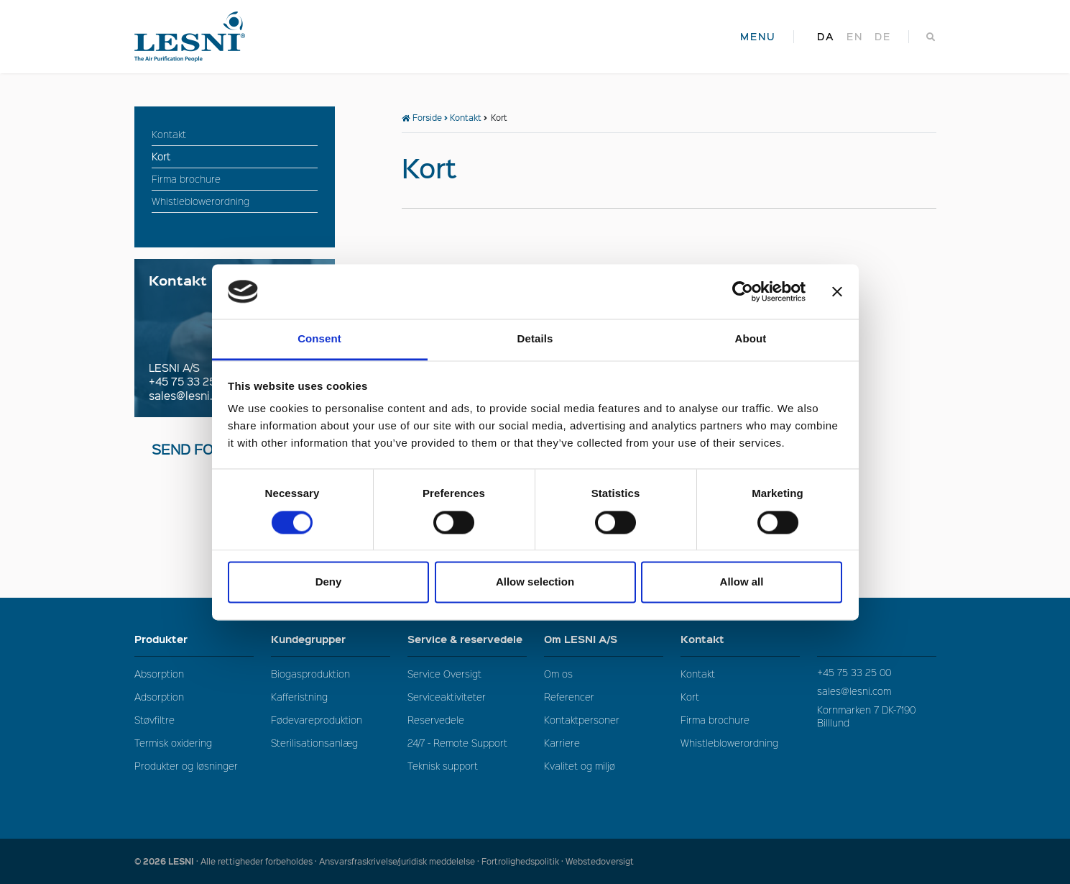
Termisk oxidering (173, 743)
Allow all (742, 582)
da (826, 36)
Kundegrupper (330, 639)
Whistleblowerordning (729, 743)
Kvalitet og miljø (579, 766)
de (883, 36)
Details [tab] (535, 339)
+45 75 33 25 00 (191, 381)
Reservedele (435, 720)
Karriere (562, 743)
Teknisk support (442, 766)
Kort (690, 697)
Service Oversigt (444, 673)
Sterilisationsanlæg (314, 743)
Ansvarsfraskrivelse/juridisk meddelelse (397, 861)
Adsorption (159, 697)
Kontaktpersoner (581, 720)
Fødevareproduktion (316, 720)
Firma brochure (715, 720)
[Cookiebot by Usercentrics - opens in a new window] (743, 291)
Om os (558, 673)
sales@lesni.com (191, 395)
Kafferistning (299, 697)
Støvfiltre (154, 720)
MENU (758, 36)
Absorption (159, 673)
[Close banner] (837, 291)
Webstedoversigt (600, 861)
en (855, 36)
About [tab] (751, 339)
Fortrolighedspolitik (520, 861)
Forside (422, 117)
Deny (328, 582)
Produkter (194, 639)
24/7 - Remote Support (457, 743)
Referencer (569, 697)
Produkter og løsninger (186, 766)
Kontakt (465, 117)
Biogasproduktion (310, 673)
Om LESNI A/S (603, 639)
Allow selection (535, 582)
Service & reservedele (467, 643)
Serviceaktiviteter (446, 697)
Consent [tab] (319, 339)
